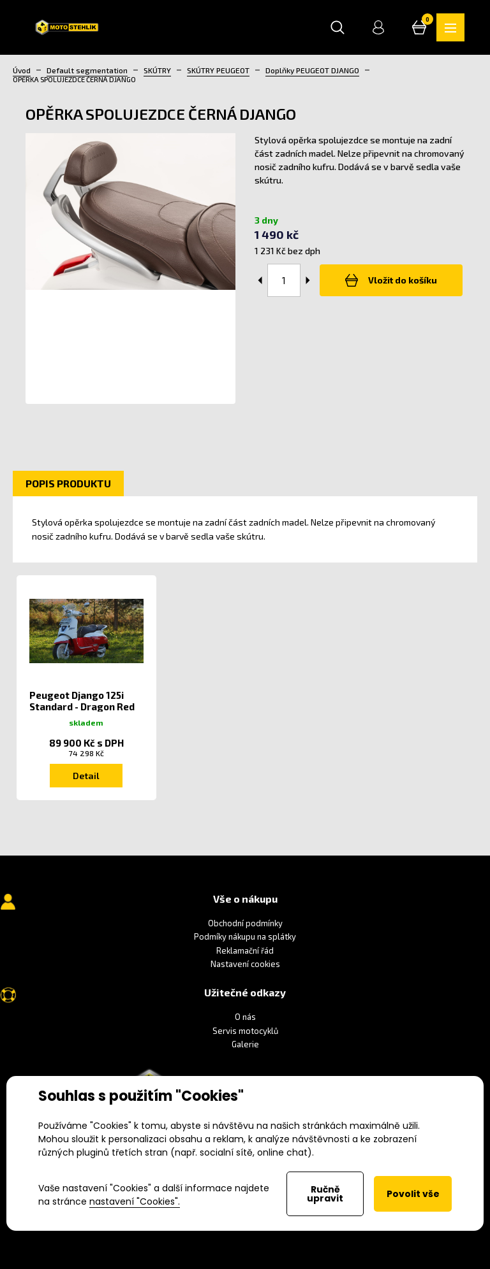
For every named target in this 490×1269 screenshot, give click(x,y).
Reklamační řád (245, 950)
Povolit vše (413, 1193)
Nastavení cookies (245, 964)
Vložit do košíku (391, 280)
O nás (245, 1017)
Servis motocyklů (245, 1031)
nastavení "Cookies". (134, 1201)
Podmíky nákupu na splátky (245, 936)
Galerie (245, 1044)
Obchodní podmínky (245, 923)
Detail (86, 775)
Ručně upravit (325, 1194)
